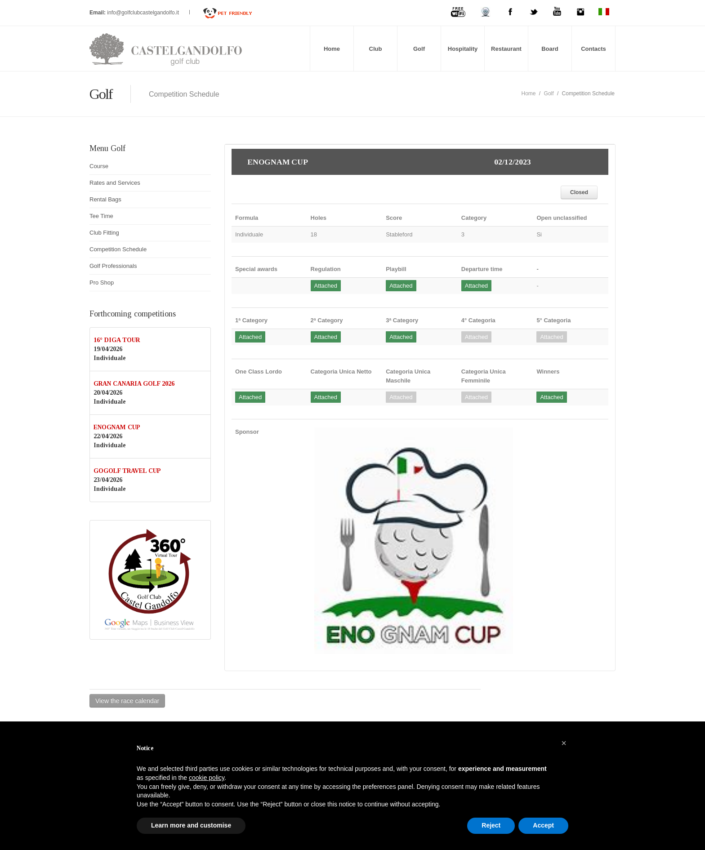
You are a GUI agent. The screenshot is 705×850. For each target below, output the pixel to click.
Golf (419, 48)
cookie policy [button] (206, 777)
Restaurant (506, 48)
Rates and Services (114, 182)
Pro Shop (101, 282)
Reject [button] (491, 825)
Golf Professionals (113, 266)
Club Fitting (104, 232)
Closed (579, 192)
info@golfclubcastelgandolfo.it (143, 12)
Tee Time (101, 216)
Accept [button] (543, 825)
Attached (325, 285)
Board (549, 48)
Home (332, 48)
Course (98, 166)
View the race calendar (127, 700)
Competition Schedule (118, 249)
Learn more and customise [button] (191, 825)
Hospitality (462, 48)
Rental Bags (105, 199)
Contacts (593, 48)
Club (375, 48)
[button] (564, 743)
